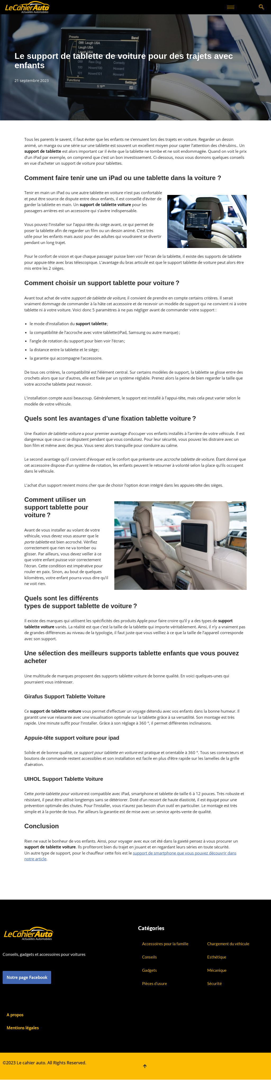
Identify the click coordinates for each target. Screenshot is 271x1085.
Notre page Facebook (27, 977)
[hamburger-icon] (231, 7)
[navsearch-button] (261, 7)
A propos (15, 1014)
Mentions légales (23, 1027)
